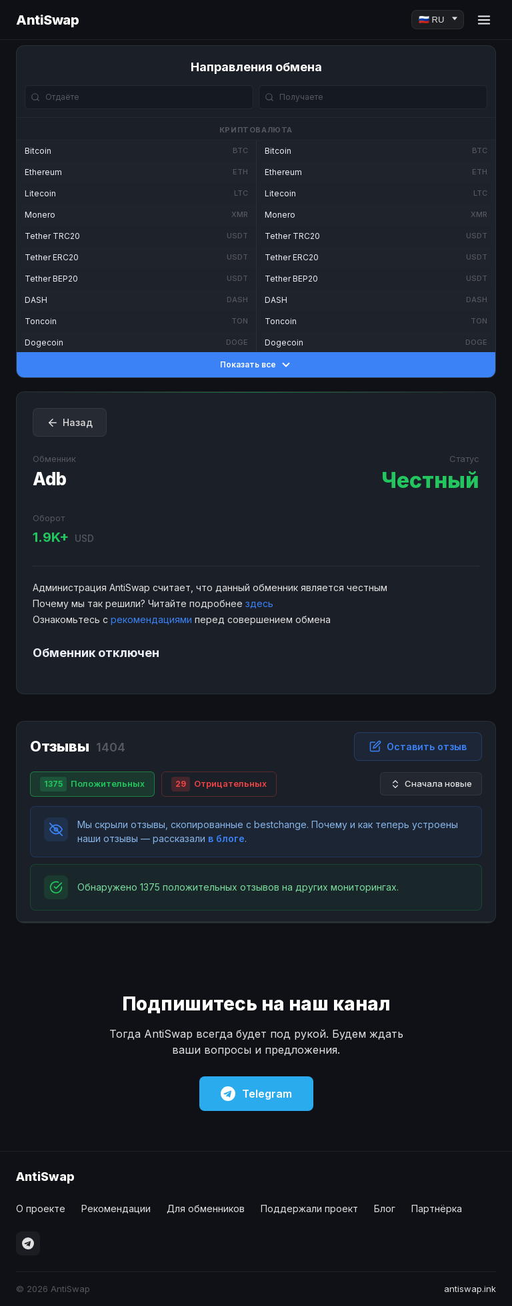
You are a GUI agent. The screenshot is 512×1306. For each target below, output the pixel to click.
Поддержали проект (309, 1208)
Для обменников (206, 1208)
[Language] (437, 19)
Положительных (92, 784)
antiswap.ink (470, 1288)
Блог (384, 1208)
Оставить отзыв (418, 746)
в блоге (226, 838)
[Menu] (484, 20)
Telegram (256, 1093)
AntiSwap (47, 20)
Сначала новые (431, 783)
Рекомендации (116, 1208)
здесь (259, 603)
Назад (70, 423)
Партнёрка (436, 1208)
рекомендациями (151, 619)
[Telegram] (28, 1243)
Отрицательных (219, 784)
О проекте (40, 1208)
